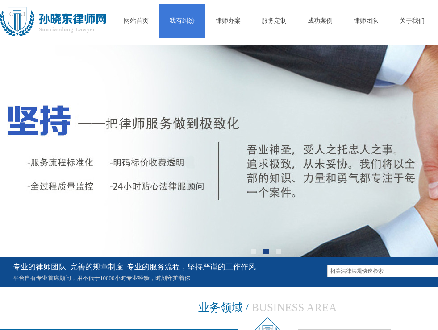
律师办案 (228, 20)
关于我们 (412, 20)
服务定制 (274, 20)
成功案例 (320, 20)
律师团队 (366, 20)
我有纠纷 (182, 20)
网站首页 (136, 20)
